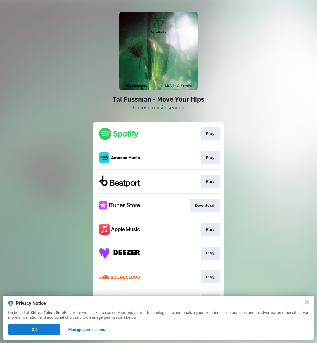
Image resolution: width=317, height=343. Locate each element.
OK (34, 329)
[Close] (307, 302)
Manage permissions (86, 329)
